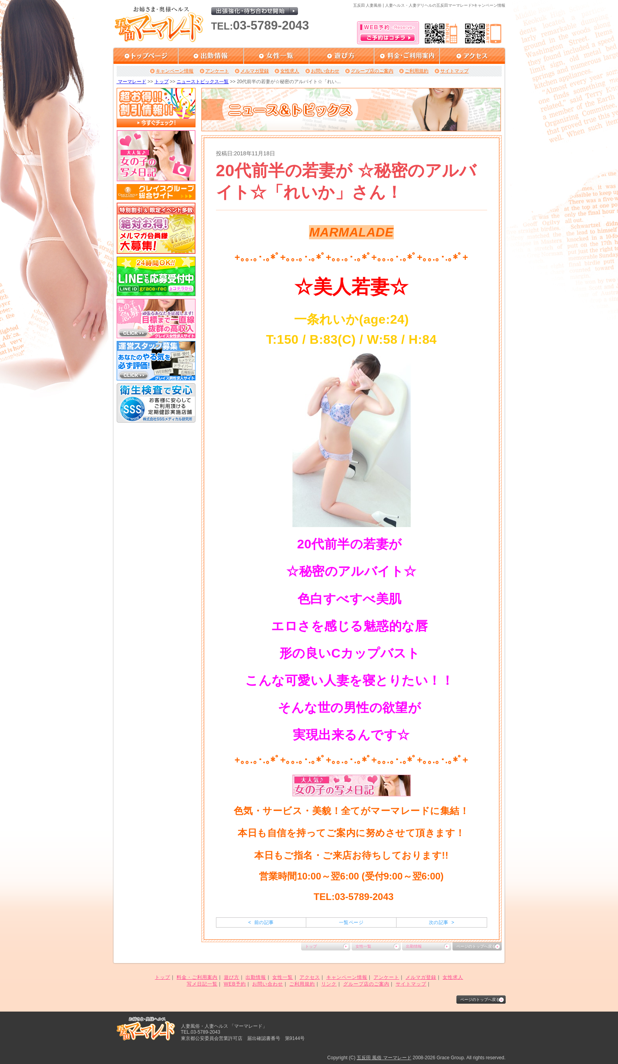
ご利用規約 (416, 71)
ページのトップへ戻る (476, 946)
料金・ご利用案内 (197, 977)
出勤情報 (414, 946)
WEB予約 (235, 984)
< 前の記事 (261, 922)
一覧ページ (351, 922)
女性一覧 (363, 946)
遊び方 (231, 977)
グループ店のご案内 (372, 71)
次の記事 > (441, 922)
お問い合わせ (325, 71)
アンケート (217, 71)
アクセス (310, 977)
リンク (329, 984)
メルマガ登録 (254, 71)
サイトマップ (454, 71)
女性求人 (289, 71)
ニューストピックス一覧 (203, 81)
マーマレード (131, 81)
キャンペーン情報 (175, 71)
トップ (161, 81)
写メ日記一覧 (202, 984)
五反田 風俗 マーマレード (384, 1057)
